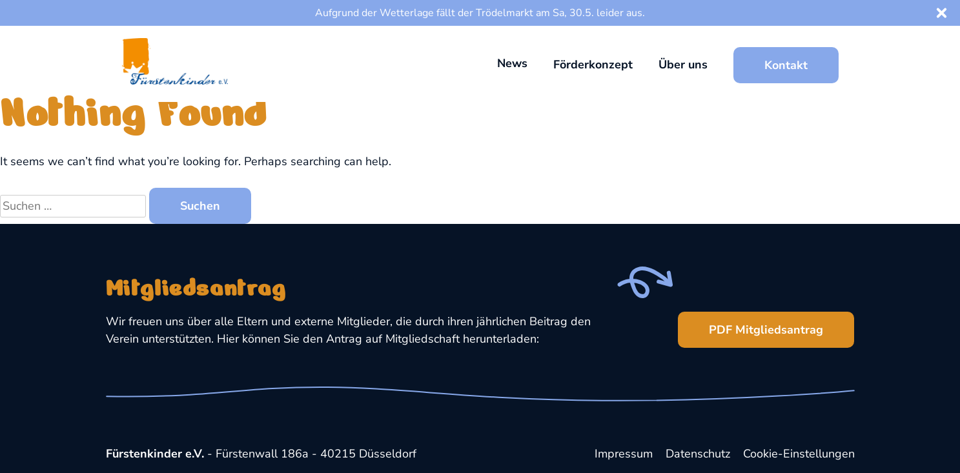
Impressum (624, 453)
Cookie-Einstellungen (799, 453)
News (512, 63)
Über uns (683, 64)
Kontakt (786, 65)
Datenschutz (698, 453)
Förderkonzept (593, 64)
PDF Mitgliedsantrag (750, 324)
